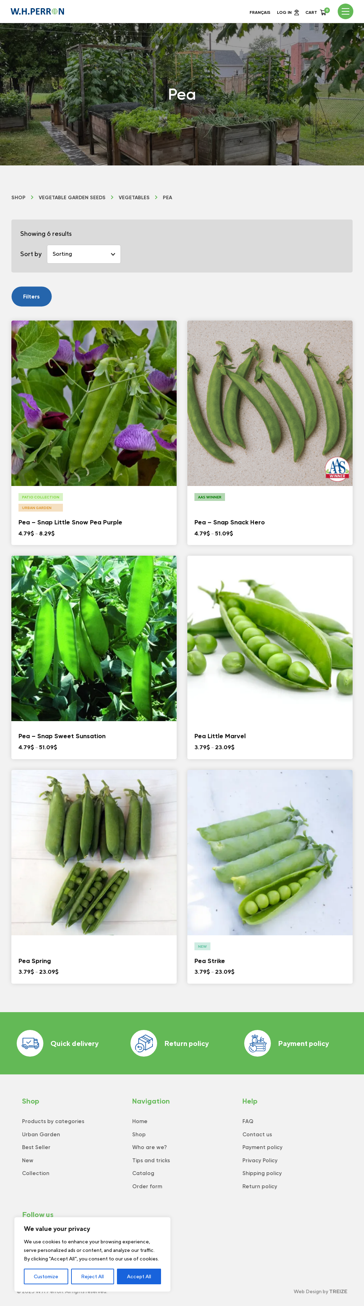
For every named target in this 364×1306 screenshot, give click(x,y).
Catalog (143, 1173)
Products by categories (53, 1121)
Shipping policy (262, 1173)
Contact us (257, 1134)
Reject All (92, 1276)
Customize (46, 1276)
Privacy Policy (260, 1160)
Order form (147, 1186)
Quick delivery (57, 1043)
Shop (18, 198)
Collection (35, 1173)
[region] (92, 1254)
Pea (167, 198)
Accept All (139, 1276)
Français (260, 12)
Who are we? (149, 1147)
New (27, 1160)
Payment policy (286, 1043)
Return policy (169, 1043)
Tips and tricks (151, 1160)
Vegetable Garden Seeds (72, 198)
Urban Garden (41, 1134)
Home (140, 1121)
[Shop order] (84, 254)
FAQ (247, 1121)
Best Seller (36, 1147)
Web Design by (320, 1291)
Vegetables (134, 198)
